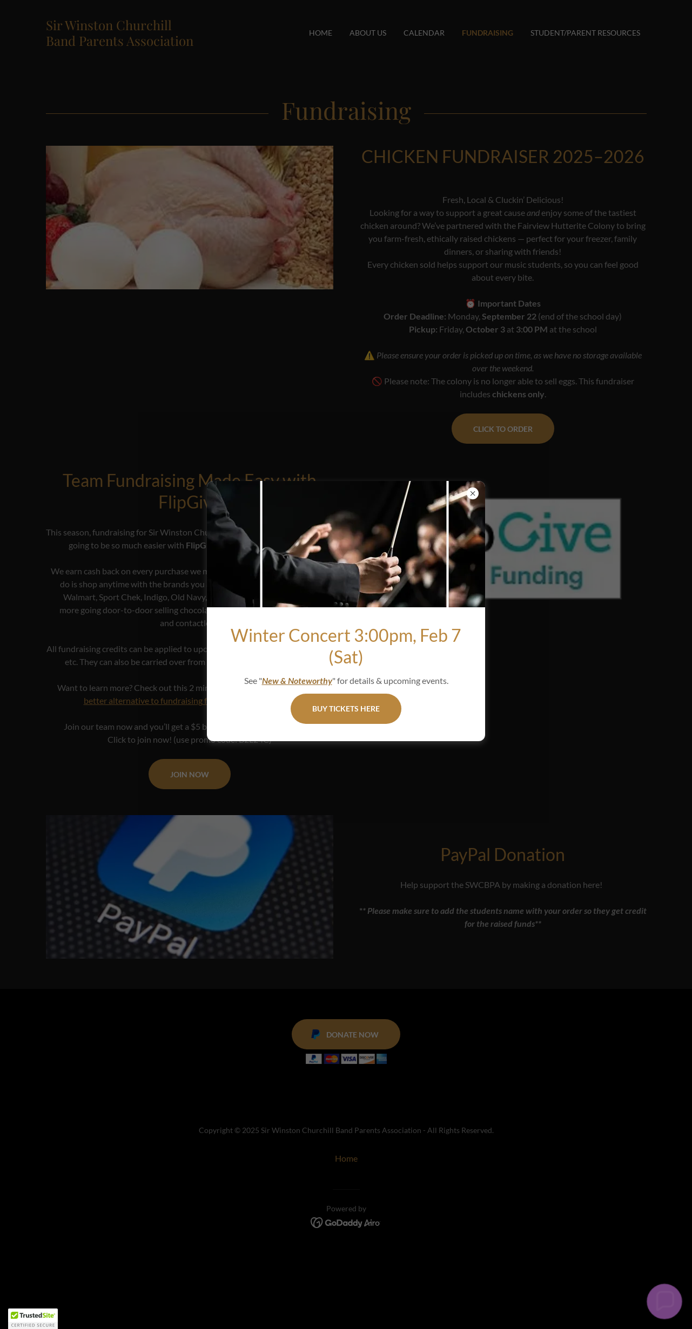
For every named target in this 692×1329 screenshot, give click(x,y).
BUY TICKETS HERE (346, 708)
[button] (664, 1301)
